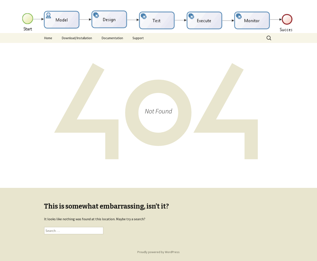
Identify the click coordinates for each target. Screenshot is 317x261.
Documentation (112, 38)
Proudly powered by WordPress (158, 252)
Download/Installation (77, 38)
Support (138, 38)
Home (48, 38)
